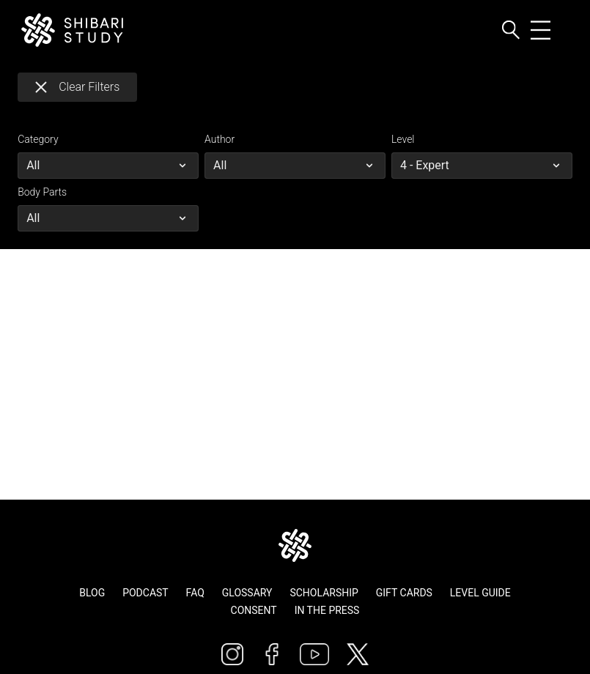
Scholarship (324, 593)
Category (38, 139)
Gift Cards (404, 593)
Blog (92, 593)
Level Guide (480, 593)
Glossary (247, 593)
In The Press (327, 610)
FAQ (195, 593)
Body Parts (42, 192)
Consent (254, 610)
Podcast (145, 593)
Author (219, 139)
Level (403, 139)
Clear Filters (77, 87)
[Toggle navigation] (554, 30)
